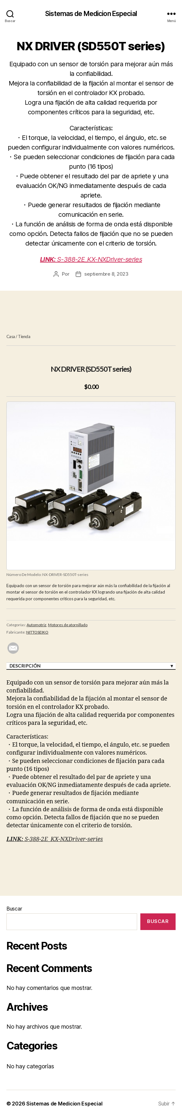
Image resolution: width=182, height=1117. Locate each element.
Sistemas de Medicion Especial (91, 13)
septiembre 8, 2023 (106, 274)
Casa (10, 336)
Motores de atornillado (67, 624)
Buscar (14, 908)
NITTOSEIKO (37, 632)
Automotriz (36, 624)
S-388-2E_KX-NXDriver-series (91, 259)
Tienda (24, 336)
